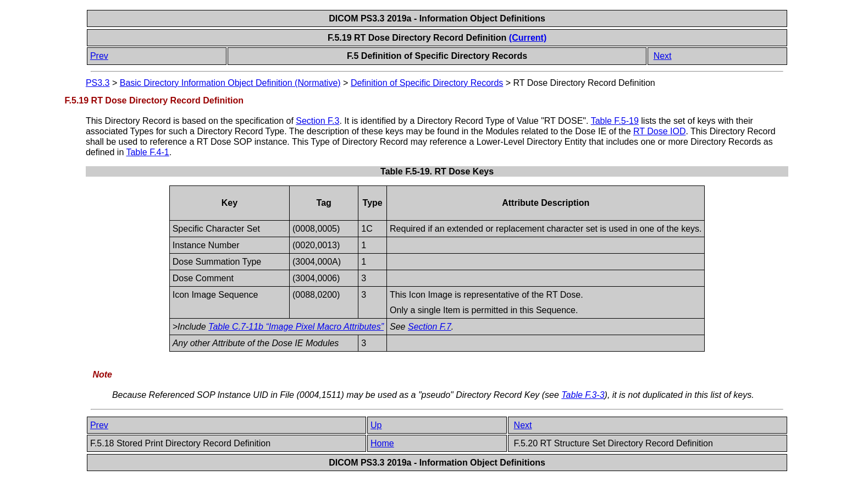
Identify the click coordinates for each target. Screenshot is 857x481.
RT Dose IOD (659, 131)
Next (663, 56)
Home (382, 443)
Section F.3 (317, 120)
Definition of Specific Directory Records (427, 83)
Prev (99, 56)
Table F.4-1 (147, 152)
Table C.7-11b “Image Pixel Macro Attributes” (296, 326)
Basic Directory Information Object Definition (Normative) (230, 83)
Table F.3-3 (582, 395)
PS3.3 (98, 83)
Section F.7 (429, 326)
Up (376, 425)
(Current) (527, 37)
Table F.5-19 (615, 120)
